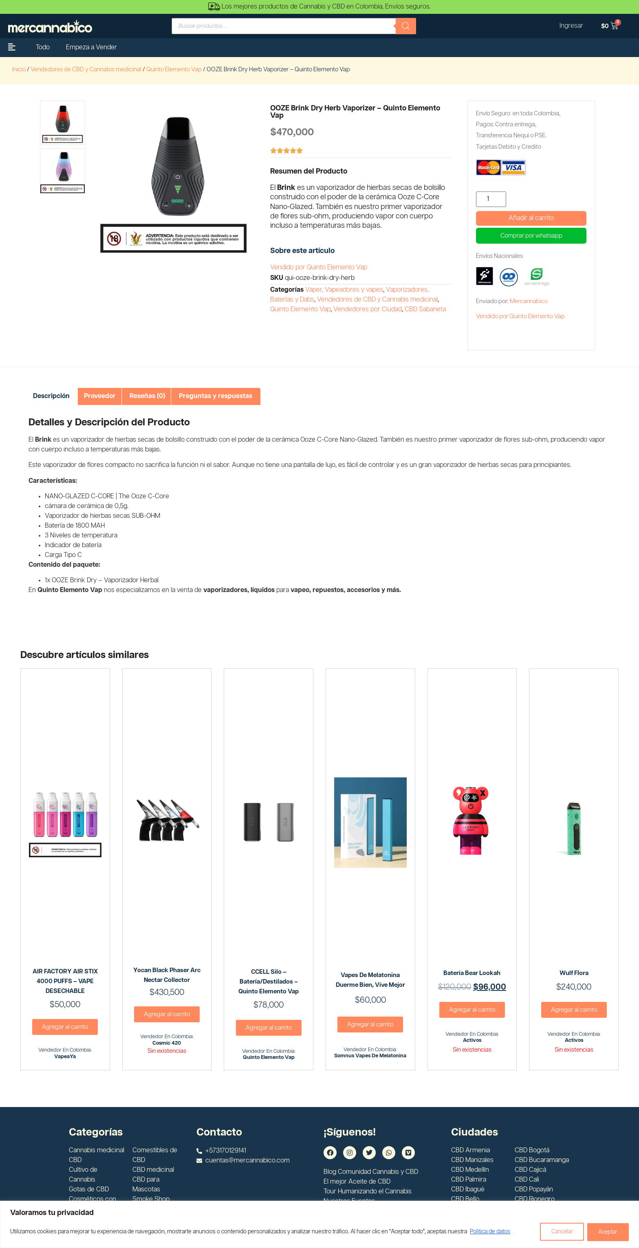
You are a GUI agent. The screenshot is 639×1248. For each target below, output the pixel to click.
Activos (472, 1040)
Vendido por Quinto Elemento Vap (318, 267)
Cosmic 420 (166, 1043)
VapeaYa (65, 1056)
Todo (43, 47)
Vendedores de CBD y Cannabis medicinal (86, 69)
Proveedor (100, 396)
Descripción (51, 396)
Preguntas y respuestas (215, 396)
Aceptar (607, 1232)
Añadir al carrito (531, 218)
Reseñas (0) (147, 396)
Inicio (19, 69)
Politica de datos (490, 1232)
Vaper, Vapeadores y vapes (344, 289)
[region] (319, 1224)
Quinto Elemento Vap (174, 69)
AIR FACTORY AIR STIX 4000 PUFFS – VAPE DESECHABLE (65, 981)
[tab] (51, 396)
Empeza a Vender (91, 47)
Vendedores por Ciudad (367, 309)
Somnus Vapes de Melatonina (370, 1056)
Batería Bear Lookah (471, 973)
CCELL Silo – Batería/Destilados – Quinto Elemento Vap (268, 982)
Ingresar (571, 25)
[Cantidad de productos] (491, 199)
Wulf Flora (574, 973)
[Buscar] (406, 26)
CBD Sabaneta (425, 309)
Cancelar (560, 1232)
